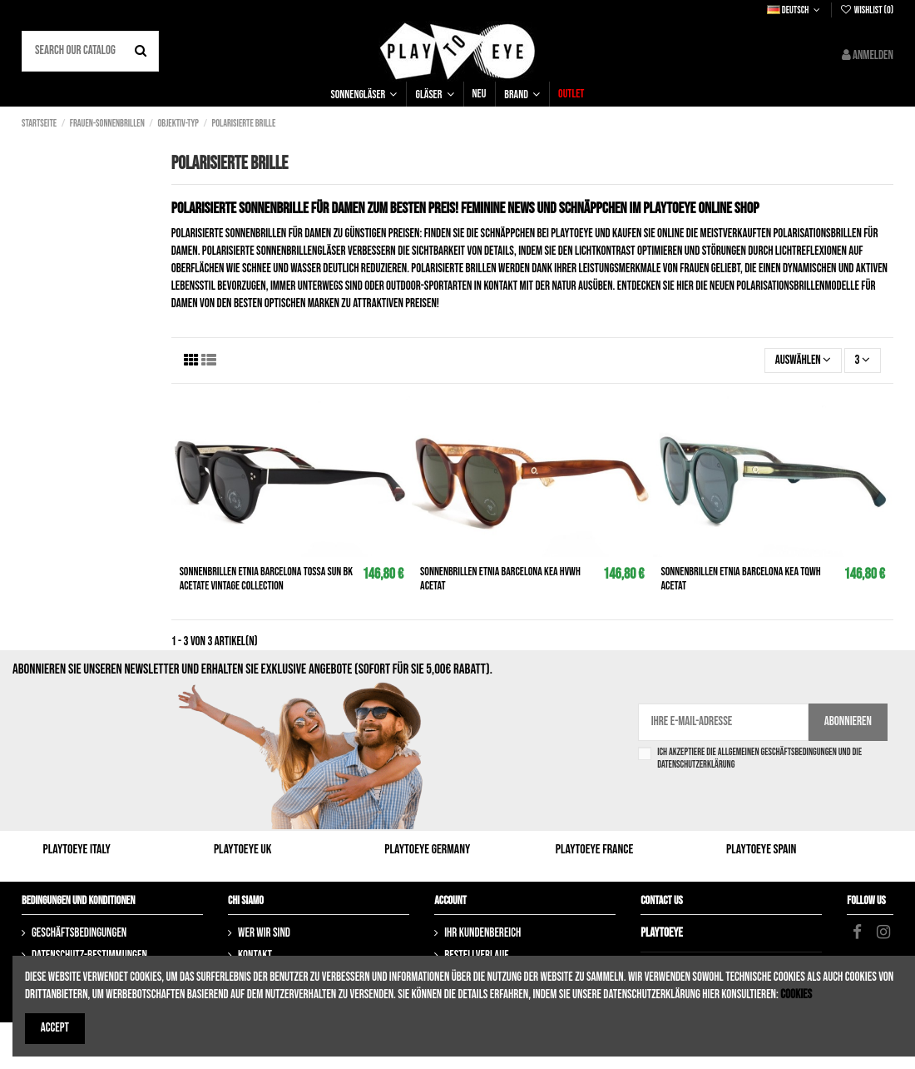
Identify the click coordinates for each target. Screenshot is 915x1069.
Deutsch (795, 10)
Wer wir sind (264, 933)
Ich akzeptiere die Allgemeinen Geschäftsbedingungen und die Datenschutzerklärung (759, 758)
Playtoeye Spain (761, 850)
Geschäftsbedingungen (79, 933)
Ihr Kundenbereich (482, 933)
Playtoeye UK (243, 850)
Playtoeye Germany (427, 850)
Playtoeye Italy (76, 850)
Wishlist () (866, 10)
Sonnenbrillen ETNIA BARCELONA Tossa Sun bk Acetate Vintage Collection (266, 578)
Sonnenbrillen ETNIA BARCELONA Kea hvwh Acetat (500, 578)
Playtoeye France (595, 850)
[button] (364, 94)
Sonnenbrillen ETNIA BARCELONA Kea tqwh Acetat (741, 578)
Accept (55, 1028)
